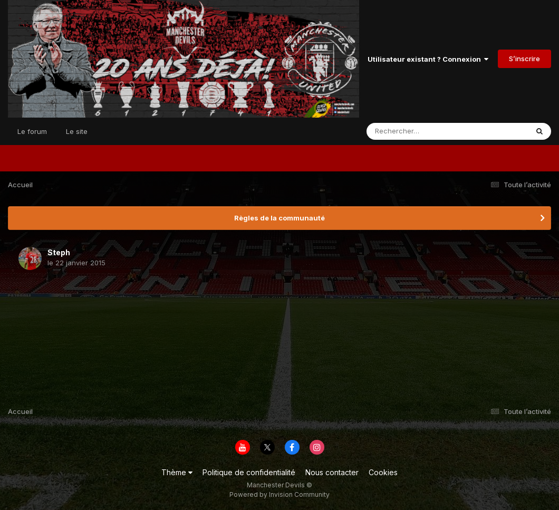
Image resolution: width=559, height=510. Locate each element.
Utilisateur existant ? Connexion (428, 59)
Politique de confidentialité (249, 472)
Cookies (383, 472)
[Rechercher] (417, 131)
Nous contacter (332, 472)
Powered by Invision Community (279, 494)
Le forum (32, 131)
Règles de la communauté (279, 218)
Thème (176, 472)
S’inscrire (524, 58)
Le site (77, 131)
